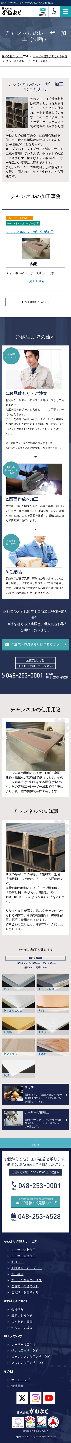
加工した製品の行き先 (26, 1280)
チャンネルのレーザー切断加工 (30, 232)
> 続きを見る (35, 281)
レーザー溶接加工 (23, 1256)
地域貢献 (17, 1386)
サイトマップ (20, 1379)
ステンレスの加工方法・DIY (30, 1356)
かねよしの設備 (22, 1327)
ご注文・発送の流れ (25, 1286)
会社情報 (17, 1309)
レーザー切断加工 (23, 1249)
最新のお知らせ (22, 1315)
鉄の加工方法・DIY (24, 1350)
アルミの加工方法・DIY (27, 1362)
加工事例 (17, 1274)
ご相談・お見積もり (25, 1292)
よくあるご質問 (22, 1321)
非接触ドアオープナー (26, 1268)
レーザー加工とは (23, 1344)
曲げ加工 (17, 1262)
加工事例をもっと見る (35, 301)
